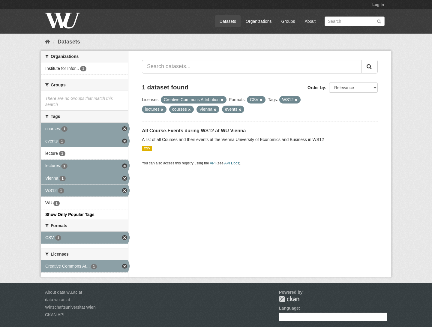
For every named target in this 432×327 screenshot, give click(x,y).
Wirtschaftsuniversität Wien (70, 307)
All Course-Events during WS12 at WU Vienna (194, 130)
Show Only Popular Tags (69, 214)
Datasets (228, 21)
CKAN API (54, 314)
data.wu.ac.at (57, 299)
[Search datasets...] (252, 67)
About (310, 21)
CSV (147, 148)
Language (289, 308)
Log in (378, 4)
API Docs (231, 163)
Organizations (259, 21)
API (212, 163)
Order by (316, 87)
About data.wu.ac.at (63, 292)
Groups (288, 21)
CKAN (289, 299)
